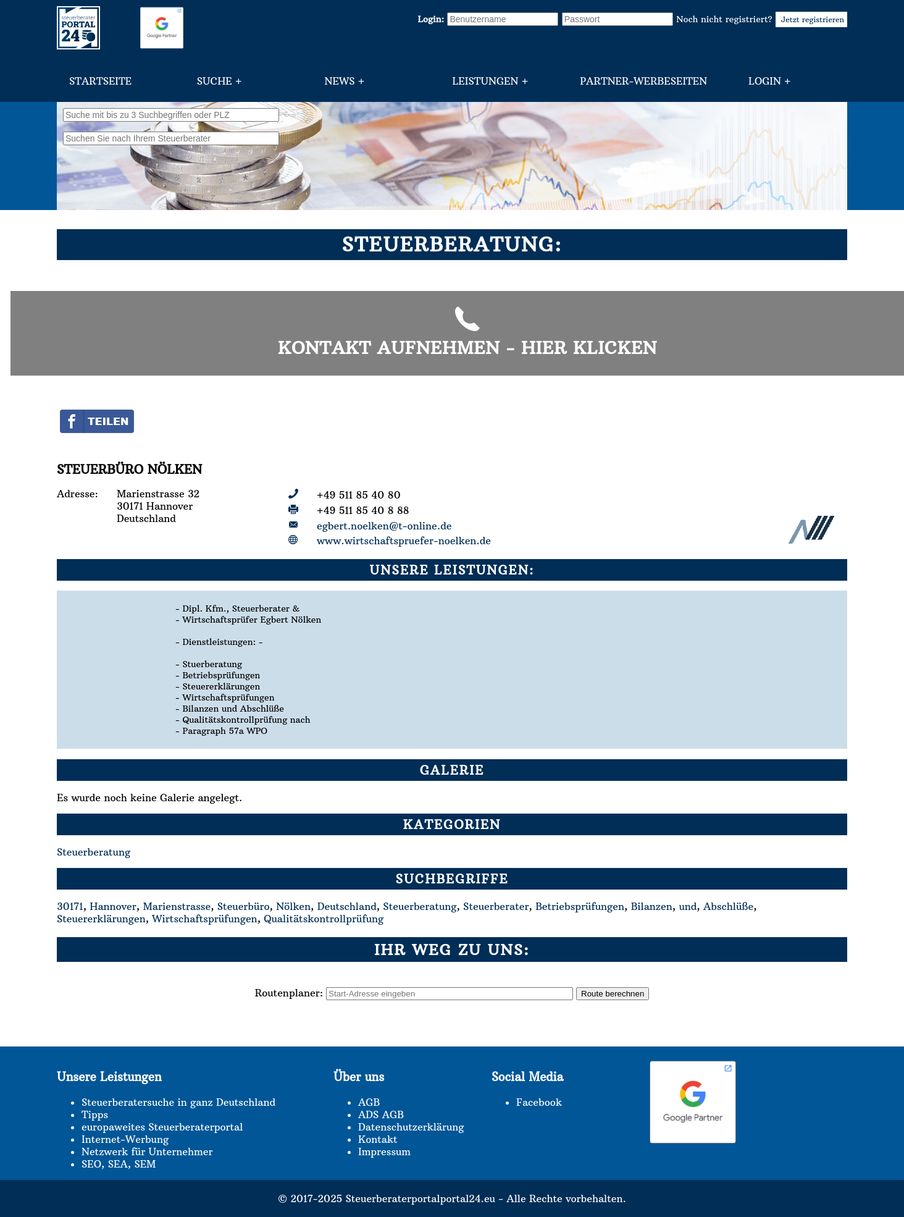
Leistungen (485, 81)
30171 (70, 906)
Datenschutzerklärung (411, 1127)
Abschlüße (728, 906)
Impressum (384, 1151)
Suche (214, 81)
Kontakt (377, 1139)
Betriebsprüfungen (579, 906)
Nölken (293, 906)
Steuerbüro (243, 906)
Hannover (113, 906)
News (340, 81)
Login (764, 81)
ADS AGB (381, 1114)
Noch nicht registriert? (761, 19)
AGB (369, 1102)
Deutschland (347, 906)
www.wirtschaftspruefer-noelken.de (404, 540)
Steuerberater (496, 906)
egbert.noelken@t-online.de (384, 526)
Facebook (539, 1102)
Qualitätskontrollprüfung (323, 918)
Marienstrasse (177, 906)
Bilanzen (651, 906)
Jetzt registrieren (811, 19)
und (688, 906)
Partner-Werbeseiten (643, 81)
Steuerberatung (93, 852)
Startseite (100, 81)
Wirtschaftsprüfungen (204, 918)
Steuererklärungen (101, 918)
